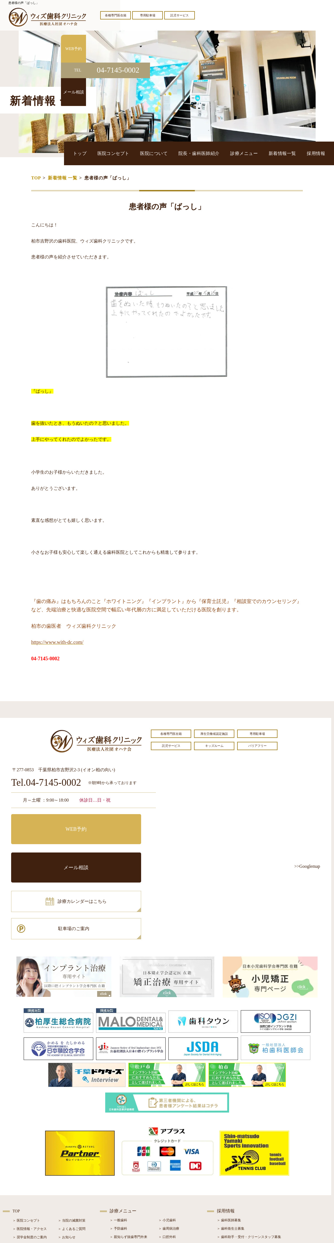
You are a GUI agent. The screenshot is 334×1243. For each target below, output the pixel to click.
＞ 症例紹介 (66, 1179)
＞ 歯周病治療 (168, 1153)
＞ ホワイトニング (123, 1170)
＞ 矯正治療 (167, 1178)
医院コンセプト (157, 153)
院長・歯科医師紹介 (226, 153)
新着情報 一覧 (62, 178)
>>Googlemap (307, 866)
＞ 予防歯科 (118, 1153)
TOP (36, 178)
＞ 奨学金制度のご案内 (30, 1162)
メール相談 (121, 822)
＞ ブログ (65, 1170)
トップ (131, 153)
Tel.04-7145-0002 (46, 783)
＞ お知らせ (66, 1162)
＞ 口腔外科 (167, 1162)
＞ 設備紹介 (21, 1179)
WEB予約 (46, 822)
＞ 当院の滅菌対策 (71, 1145)
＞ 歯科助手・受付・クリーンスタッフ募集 (249, 1162)
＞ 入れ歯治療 (120, 1187)
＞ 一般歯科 (118, 1145)
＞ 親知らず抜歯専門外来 (128, 1162)
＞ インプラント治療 (173, 1170)
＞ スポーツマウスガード (128, 1195)
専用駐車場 (147, 15)
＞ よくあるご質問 (71, 1154)
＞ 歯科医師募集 (229, 1145)
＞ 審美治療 (118, 1178)
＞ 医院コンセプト (26, 1145)
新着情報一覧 (293, 153)
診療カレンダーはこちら (52, 847)
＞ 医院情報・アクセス (30, 1154)
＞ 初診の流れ (23, 1187)
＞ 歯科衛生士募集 (230, 1153)
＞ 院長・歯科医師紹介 (30, 1170)
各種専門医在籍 (115, 15)
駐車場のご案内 (121, 847)
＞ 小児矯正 (167, 1187)
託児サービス (179, 15)
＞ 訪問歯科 (167, 1203)
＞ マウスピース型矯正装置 (178, 1195)
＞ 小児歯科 (167, 1145)
